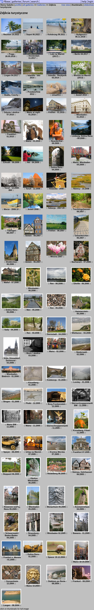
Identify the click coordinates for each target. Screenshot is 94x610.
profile (18, 5)
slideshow (89, 5)
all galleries (28, 5)
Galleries (41, 5)
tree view (66, 5)
